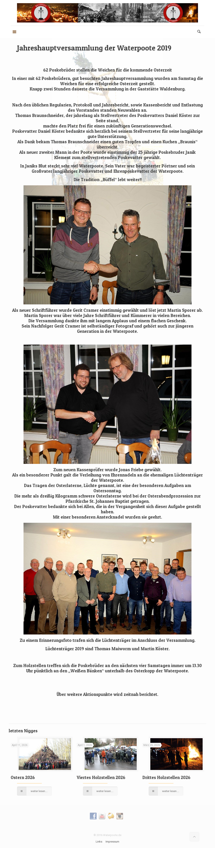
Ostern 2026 (23, 777)
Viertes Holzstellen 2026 (101, 777)
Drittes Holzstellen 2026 (166, 777)
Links (99, 841)
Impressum (112, 841)
